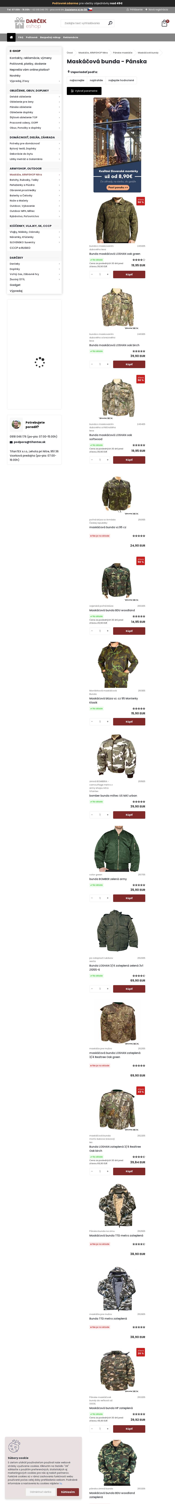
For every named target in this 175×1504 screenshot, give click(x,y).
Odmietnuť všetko (40, 1492)
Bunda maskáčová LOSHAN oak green (142, 161)
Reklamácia (70, 37)
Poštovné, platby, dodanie (28, 64)
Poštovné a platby (109, 1396)
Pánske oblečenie (20, 107)
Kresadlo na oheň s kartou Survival (41, 323)
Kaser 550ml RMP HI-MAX (44, 390)
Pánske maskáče (122, 52)
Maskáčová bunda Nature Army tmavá (117, 1314)
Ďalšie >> (123, 1352)
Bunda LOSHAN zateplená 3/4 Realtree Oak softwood (90, 1032)
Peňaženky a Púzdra (22, 185)
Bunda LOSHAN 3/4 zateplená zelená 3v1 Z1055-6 (141, 559)
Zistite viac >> (25, 1404)
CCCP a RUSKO (20, 248)
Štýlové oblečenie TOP (23, 117)
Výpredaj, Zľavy (19, 81)
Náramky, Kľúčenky (21, 237)
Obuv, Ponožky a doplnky (25, 128)
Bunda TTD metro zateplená (139, 753)
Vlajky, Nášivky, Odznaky (25, 232)
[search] (110, 23)
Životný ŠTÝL (17, 279)
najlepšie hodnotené (121, 80)
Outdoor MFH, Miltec (22, 211)
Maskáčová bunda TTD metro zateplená (90, 753)
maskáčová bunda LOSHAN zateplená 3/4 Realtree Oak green (88, 658)
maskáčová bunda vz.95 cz (88, 366)
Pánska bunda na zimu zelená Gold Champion (141, 939)
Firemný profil (107, 1453)
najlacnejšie (77, 80)
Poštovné (31, 37)
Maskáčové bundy (148, 52)
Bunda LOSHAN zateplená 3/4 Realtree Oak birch (141, 656)
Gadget (15, 285)
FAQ (20, 37)
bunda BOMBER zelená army (89, 557)
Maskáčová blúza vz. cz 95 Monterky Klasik (88, 462)
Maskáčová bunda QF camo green (140, 1034)
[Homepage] (11, 37)
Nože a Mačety (19, 200)
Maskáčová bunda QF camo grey (89, 1124)
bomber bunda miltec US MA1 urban (140, 465)
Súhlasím (68, 1492)
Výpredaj (16, 291)
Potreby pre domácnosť (25, 143)
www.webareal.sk (101, 1500)
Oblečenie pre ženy (21, 101)
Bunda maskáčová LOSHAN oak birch (91, 266)
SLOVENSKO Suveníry (22, 242)
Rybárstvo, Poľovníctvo (24, 216)
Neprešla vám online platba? (30, 70)
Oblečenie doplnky (21, 112)
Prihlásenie (136, 9)
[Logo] (30, 23)
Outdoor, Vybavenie (22, 206)
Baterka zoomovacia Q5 (43, 358)
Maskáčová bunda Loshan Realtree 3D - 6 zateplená (88, 1221)
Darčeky (15, 263)
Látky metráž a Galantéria (26, 159)
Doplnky (15, 269)
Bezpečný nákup (50, 37)
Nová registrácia (158, 9)
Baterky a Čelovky (21, 195)
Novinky (15, 76)
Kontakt (103, 1435)
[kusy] (129, 189)
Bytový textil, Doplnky (23, 148)
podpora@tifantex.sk (29, 442)
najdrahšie (96, 80)
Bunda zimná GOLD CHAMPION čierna (90, 939)
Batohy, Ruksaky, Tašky (24, 180)
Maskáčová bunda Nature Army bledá (142, 1219)
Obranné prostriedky (23, 190)
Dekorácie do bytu (21, 154)
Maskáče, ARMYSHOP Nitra (26, 174)
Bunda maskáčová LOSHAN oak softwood (142, 265)
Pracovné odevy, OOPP (24, 122)
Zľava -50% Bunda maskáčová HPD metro (142, 1124)
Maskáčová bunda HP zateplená (92, 845)
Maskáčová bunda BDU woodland (136, 361)
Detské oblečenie (20, 96)
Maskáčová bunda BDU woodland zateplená (136, 846)
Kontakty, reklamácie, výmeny (31, 58)
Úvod (70, 52)
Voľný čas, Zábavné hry (24, 274)
